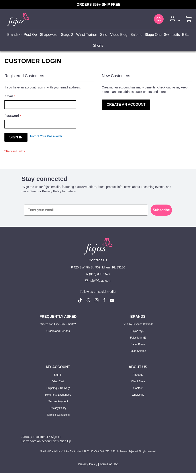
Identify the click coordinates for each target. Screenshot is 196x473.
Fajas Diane (138, 344)
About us (138, 374)
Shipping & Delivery (58, 388)
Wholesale (138, 394)
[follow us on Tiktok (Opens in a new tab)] (80, 300)
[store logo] (15, 19)
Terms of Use (109, 464)
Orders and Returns (58, 331)
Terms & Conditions (58, 414)
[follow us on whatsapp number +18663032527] (88, 300)
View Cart (58, 381)
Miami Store (138, 381)
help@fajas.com (98, 280)
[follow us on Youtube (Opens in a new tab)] (112, 300)
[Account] (174, 19)
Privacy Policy (58, 408)
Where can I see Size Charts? (58, 324)
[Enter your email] (86, 210)
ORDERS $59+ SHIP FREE (99, 4)
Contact (137, 388)
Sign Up (65, 441)
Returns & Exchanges (58, 394)
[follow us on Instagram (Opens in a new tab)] (96, 300)
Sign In (58, 374)
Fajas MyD (137, 331)
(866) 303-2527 (98, 274)
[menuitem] (14, 34)
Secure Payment (58, 401)
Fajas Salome (138, 350)
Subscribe (161, 210)
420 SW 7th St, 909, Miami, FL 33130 (98, 267)
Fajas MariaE (138, 337)
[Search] (159, 19)
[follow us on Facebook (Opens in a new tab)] (104, 300)
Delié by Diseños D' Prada (137, 324)
